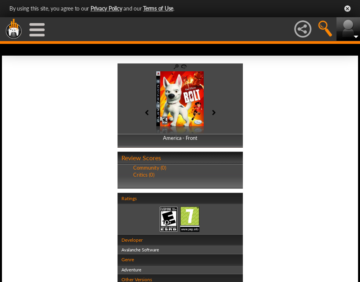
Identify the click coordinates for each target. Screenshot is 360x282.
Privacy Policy (106, 8)
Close (347, 8)
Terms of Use (158, 8)
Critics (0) (143, 175)
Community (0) (149, 167)
